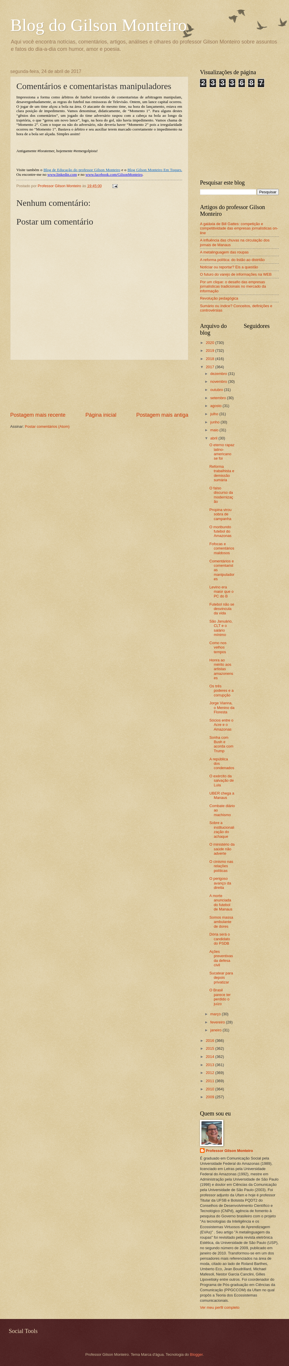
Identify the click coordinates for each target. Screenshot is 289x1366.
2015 (210, 1048)
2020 (210, 342)
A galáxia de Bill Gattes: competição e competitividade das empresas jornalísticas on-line (239, 228)
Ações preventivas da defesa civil (221, 958)
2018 (210, 359)
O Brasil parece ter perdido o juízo (220, 997)
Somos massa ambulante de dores (221, 922)
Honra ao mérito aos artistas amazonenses (221, 669)
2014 (210, 1056)
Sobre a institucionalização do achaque (221, 829)
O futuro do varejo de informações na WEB (235, 274)
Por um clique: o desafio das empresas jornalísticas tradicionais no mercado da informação (233, 286)
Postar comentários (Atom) (47, 426)
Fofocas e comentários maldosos (221, 548)
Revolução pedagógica (219, 298)
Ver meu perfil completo (219, 1307)
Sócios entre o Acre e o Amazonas (221, 724)
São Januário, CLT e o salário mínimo (220, 628)
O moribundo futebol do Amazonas (220, 531)
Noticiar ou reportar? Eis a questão (229, 267)
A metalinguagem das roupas (224, 252)
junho (215, 422)
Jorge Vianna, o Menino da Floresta (221, 707)
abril (214, 438)
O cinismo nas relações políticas (221, 866)
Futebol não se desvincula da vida (221, 609)
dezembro (219, 373)
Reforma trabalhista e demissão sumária (221, 473)
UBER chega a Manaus (221, 795)
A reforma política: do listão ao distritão (232, 260)
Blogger (196, 1354)
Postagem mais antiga (162, 415)
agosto (216, 406)
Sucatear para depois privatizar (221, 977)
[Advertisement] (99, 385)
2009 (210, 1097)
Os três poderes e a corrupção (221, 690)
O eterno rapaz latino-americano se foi (221, 451)
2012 (210, 1072)
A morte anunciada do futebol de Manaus (220, 902)
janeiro (216, 1030)
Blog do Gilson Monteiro (98, 25)
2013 (210, 1065)
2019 (210, 350)
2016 (210, 1040)
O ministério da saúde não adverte (222, 849)
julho (214, 414)
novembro (219, 381)
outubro (217, 389)
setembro (218, 398)
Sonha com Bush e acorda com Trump (221, 744)
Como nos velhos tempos (218, 647)
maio (214, 430)
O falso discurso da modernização (221, 495)
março (216, 1014)
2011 (210, 1081)
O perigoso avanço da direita (220, 883)
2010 (210, 1089)
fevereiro (218, 1022)
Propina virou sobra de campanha (220, 514)
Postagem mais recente (37, 415)
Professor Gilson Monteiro (229, 1150)
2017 (210, 367)
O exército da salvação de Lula (221, 780)
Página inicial (100, 415)
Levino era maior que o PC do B (221, 591)
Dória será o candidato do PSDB (219, 939)
